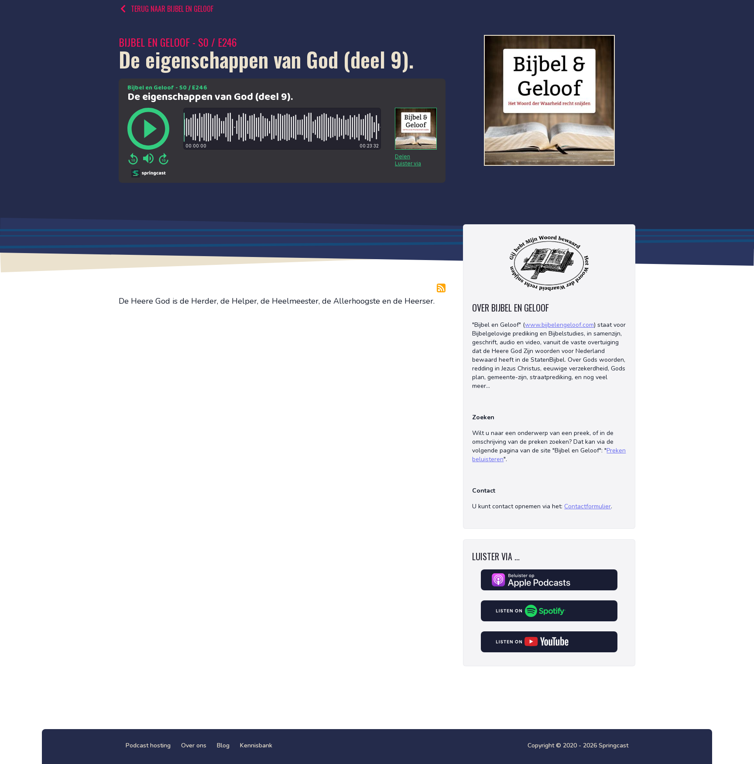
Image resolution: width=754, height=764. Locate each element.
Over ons (193, 745)
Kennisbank (256, 745)
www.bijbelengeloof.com (559, 325)
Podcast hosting (148, 745)
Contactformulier (587, 506)
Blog (223, 745)
